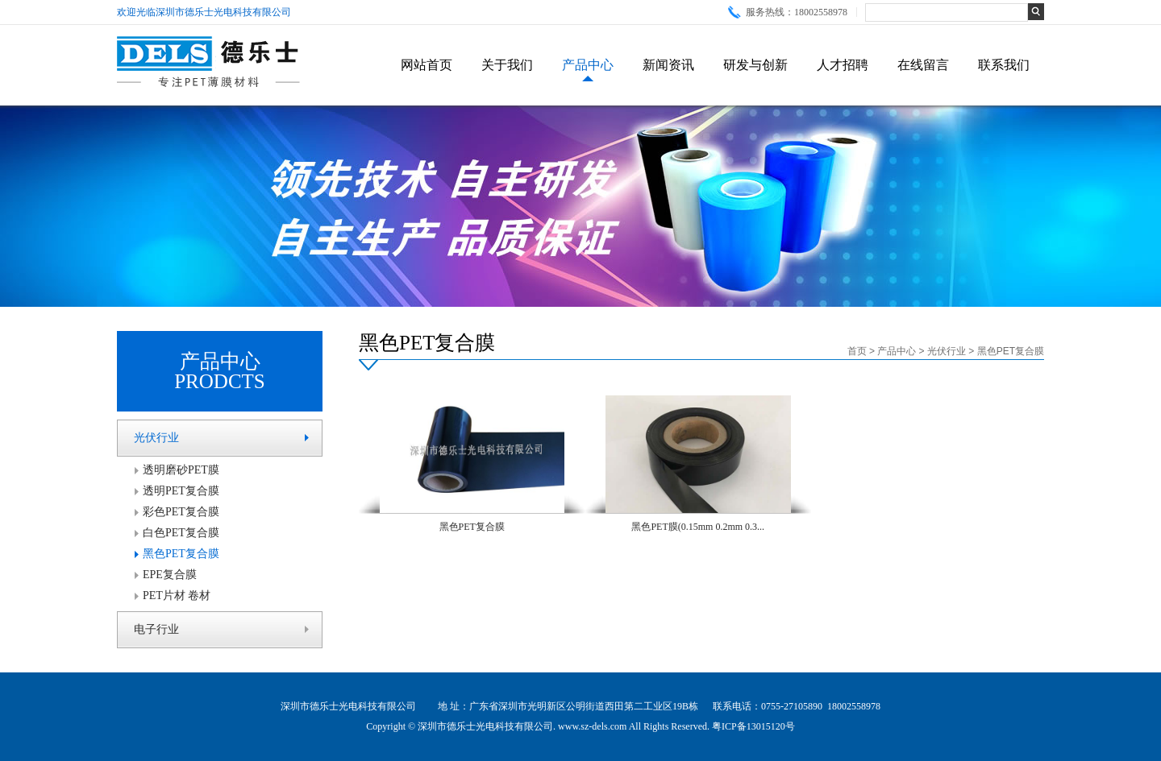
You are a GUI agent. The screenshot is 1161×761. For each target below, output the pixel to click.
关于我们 (507, 65)
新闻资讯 (668, 65)
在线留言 (923, 65)
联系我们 (1004, 65)
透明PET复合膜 (181, 491)
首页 (857, 351)
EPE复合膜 (170, 575)
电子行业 (156, 629)
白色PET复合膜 (181, 533)
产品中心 (588, 65)
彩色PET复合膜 (181, 512)
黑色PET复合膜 (181, 554)
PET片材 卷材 (176, 595)
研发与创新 (755, 65)
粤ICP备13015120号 (753, 726)
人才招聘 (842, 65)
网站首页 (426, 65)
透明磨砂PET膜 (181, 470)
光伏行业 (156, 438)
